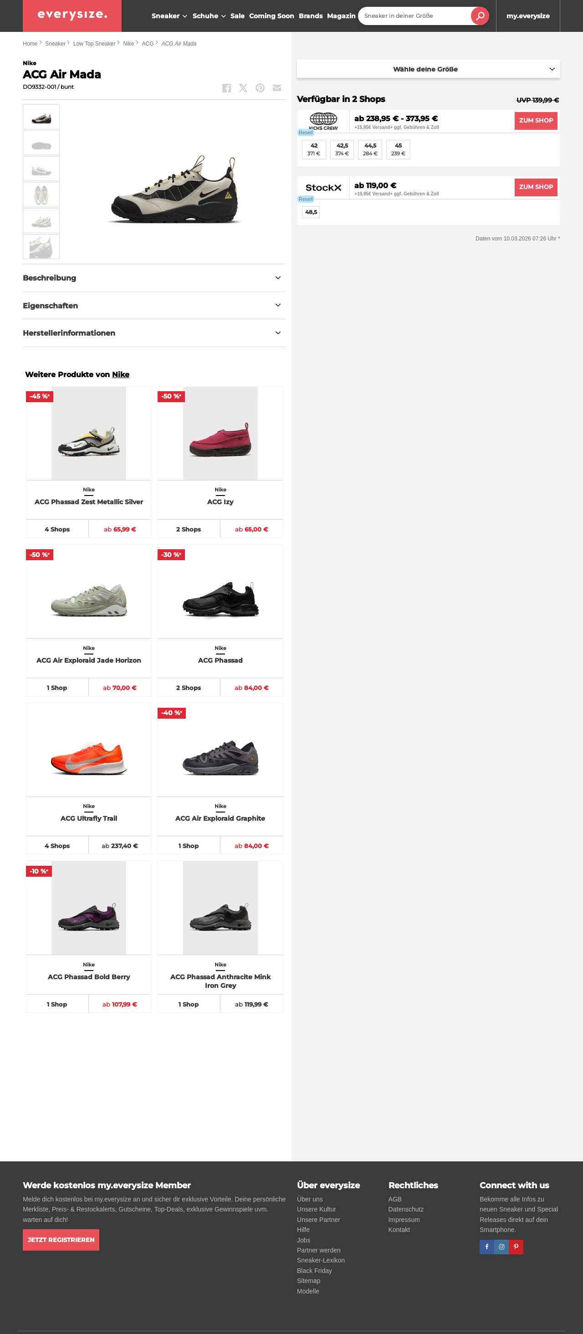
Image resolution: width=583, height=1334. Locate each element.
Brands (310, 16)
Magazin (341, 16)
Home (30, 44)
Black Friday (314, 1270)
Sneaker (170, 16)
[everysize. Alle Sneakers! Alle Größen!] (72, 16)
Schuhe (210, 16)
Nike (128, 44)
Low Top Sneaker (94, 44)
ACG (147, 44)
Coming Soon (271, 16)
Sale (237, 16)
